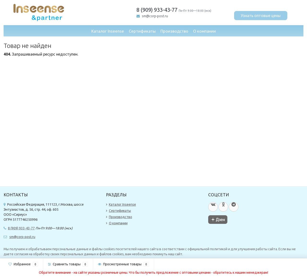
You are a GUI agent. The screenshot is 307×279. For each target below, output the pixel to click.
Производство (174, 31)
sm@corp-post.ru (155, 16)
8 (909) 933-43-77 (156, 10)
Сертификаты (142, 31)
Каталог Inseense (107, 31)
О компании (204, 31)
